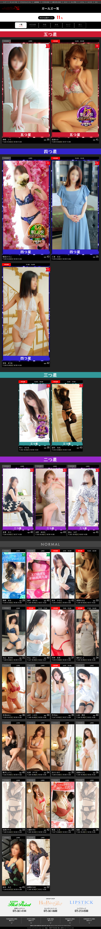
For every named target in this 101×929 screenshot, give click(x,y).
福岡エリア (70, 919)
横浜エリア (11, 919)
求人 (96, 2)
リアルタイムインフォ (25, 2)
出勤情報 (36, 2)
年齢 (44, 25)
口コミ (65, 2)
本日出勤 (32, 25)
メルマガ (90, 2)
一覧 (21, 25)
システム (82, 2)
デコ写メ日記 (45, 2)
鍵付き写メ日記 (57, 2)
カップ (68, 25)
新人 (80, 25)
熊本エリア (89, 919)
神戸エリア (50, 919)
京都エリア (31, 919)
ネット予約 (73, 2)
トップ (4, 2)
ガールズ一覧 (13, 2)
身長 (56, 25)
